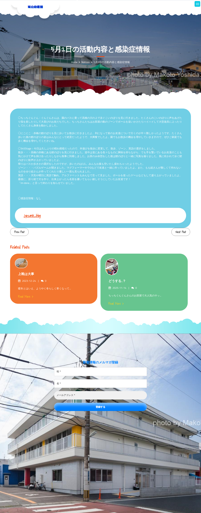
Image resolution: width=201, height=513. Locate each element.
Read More (25, 296)
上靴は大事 (26, 273)
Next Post (181, 232)
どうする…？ (117, 280)
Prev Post (19, 232)
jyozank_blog (32, 215)
